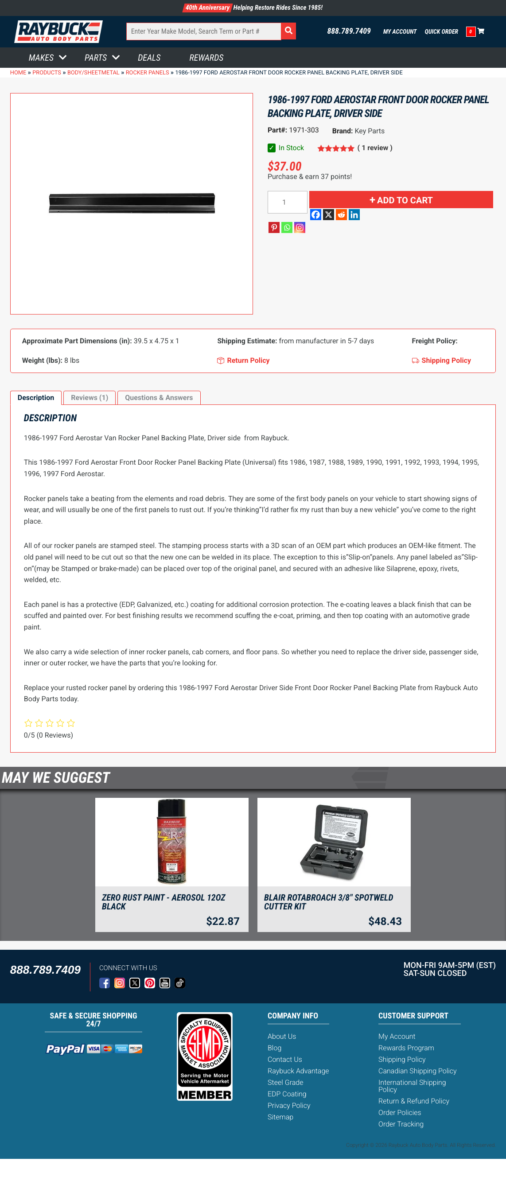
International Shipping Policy (412, 1086)
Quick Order (441, 32)
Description (36, 397)
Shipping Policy (402, 1059)
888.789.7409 (349, 31)
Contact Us (285, 1059)
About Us (282, 1036)
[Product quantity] (287, 202)
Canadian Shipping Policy (417, 1071)
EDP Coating (287, 1094)
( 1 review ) (375, 148)
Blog (274, 1048)
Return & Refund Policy (413, 1101)
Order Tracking (401, 1124)
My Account (400, 32)
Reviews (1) (89, 397)
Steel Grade (285, 1082)
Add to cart (405, 200)
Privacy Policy (289, 1105)
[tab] (36, 398)
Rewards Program (406, 1048)
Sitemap (280, 1117)
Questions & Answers (159, 397)
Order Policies (399, 1112)
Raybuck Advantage (298, 1071)
